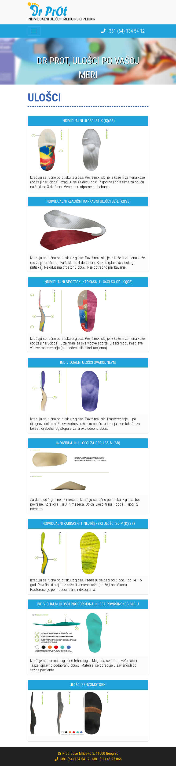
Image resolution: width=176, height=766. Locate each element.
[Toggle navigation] (34, 31)
